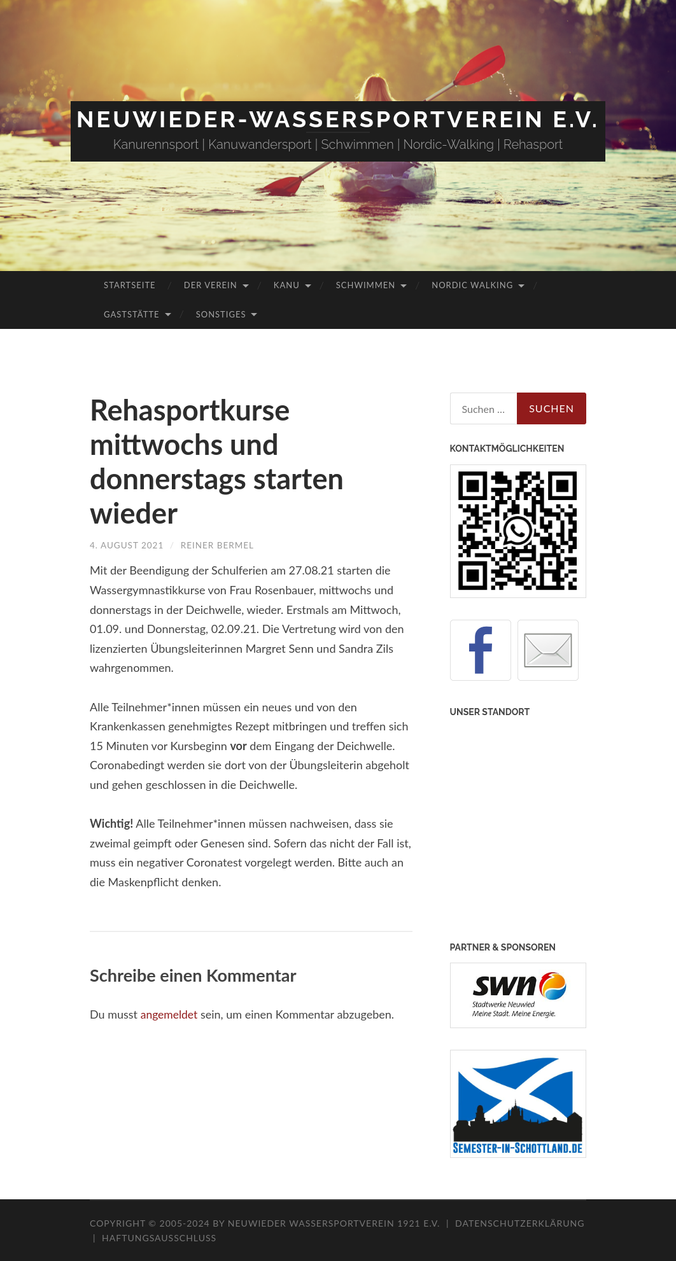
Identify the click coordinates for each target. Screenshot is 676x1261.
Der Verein (210, 285)
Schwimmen (365, 285)
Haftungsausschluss (159, 1237)
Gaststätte (131, 314)
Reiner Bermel (221, 545)
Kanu (287, 285)
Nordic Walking (472, 285)
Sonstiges (221, 314)
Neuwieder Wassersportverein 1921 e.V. (335, 1223)
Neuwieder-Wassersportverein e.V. (338, 119)
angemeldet (170, 1014)
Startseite (129, 285)
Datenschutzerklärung (519, 1223)
